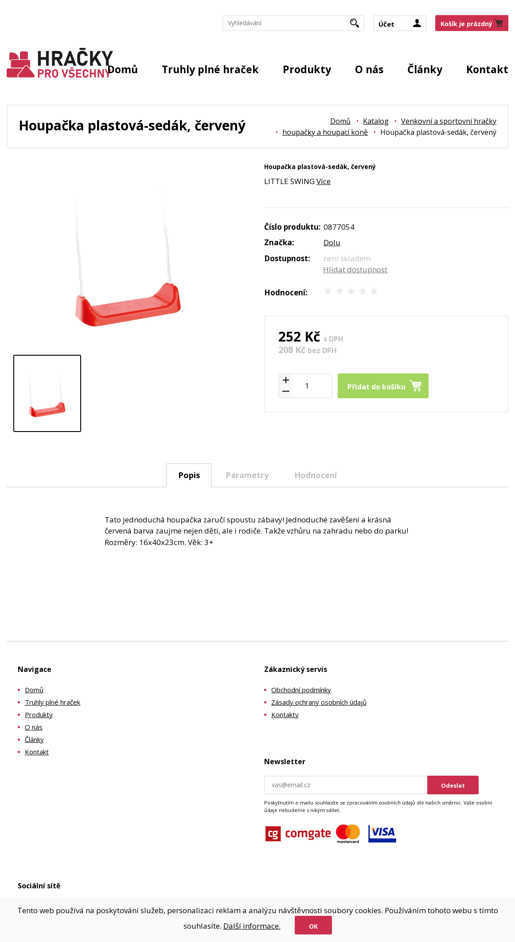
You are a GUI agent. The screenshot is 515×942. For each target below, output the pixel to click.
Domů (122, 69)
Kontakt (487, 69)
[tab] (189, 475)
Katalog (376, 121)
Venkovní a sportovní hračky (448, 121)
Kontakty (285, 714)
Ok (313, 926)
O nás (369, 69)
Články (424, 69)
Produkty (307, 69)
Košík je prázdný (466, 24)
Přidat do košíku (376, 387)
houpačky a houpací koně (325, 132)
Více (323, 181)
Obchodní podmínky (301, 689)
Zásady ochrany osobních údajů (319, 702)
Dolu (332, 242)
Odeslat (453, 785)
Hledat (358, 25)
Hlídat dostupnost (355, 269)
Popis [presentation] (189, 475)
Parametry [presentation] (247, 475)
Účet (386, 24)
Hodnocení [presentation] (315, 475)
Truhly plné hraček (210, 69)
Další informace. (252, 926)
